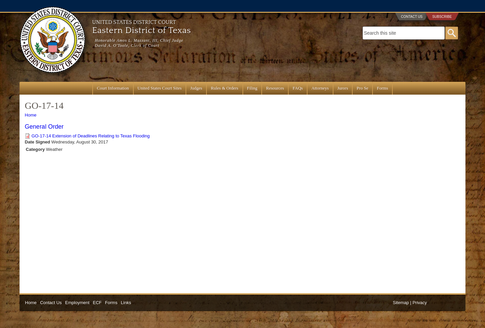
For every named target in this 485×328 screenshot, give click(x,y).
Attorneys (320, 88)
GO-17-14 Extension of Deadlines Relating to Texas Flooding (91, 135)
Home (31, 115)
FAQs (298, 88)
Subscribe (442, 17)
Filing (252, 88)
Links (126, 302)
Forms (382, 88)
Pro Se (362, 88)
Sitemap (401, 302)
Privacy (420, 302)
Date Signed (37, 141)
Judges (196, 88)
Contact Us (411, 17)
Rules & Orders (224, 88)
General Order (44, 126)
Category (35, 149)
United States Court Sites (159, 88)
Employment (77, 302)
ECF (97, 302)
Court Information (113, 88)
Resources (275, 88)
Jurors (342, 88)
